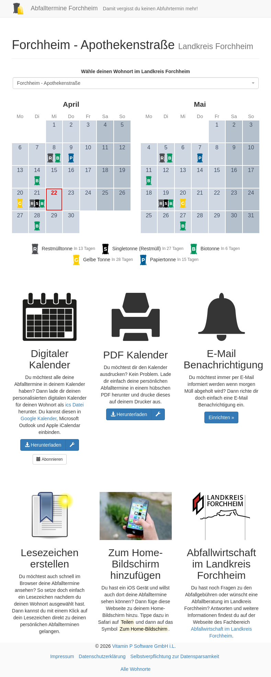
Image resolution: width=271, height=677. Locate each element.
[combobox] (136, 83)
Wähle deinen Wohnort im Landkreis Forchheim (135, 71)
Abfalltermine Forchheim (52, 8)
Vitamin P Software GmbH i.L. (144, 646)
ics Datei (74, 405)
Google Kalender (38, 418)
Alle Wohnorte (136, 669)
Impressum (62, 656)
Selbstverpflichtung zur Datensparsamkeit (174, 656)
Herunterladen (43, 445)
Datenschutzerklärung (102, 656)
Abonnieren (49, 459)
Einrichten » (221, 417)
